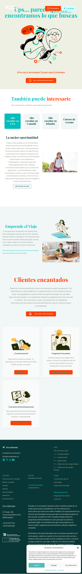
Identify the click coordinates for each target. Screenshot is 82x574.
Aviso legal (58, 482)
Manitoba (5, 496)
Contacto (57, 499)
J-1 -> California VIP (60, 458)
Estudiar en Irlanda (34, 478)
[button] (78, 548)
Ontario (5, 486)
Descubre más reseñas (44, 314)
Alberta (5, 489)
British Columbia (8, 482)
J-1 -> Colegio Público (61, 454)
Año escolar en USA (61, 451)
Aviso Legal (61, 570)
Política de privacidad (51, 570)
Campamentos (33, 488)
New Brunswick (7, 499)
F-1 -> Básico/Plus (60, 461)
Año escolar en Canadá (11, 479)
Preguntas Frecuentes (62, 496)
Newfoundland (7, 492)
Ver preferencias (71, 565)
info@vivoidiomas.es (10, 456)
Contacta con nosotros (11, 453)
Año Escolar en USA (22, 186)
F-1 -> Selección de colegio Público (66, 464)
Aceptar (36, 565)
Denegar (54, 565)
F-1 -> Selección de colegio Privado (63, 468)
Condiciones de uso (61, 479)
